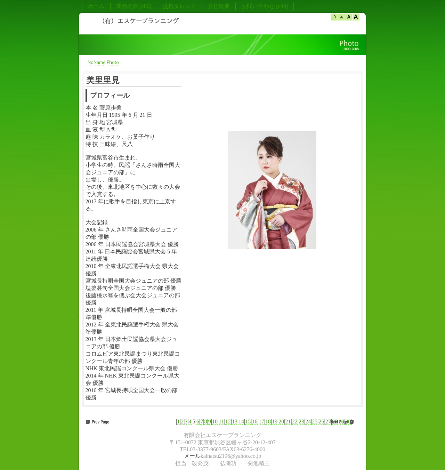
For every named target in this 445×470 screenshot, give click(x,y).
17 (261, 421)
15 (248, 421)
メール (192, 456)
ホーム (96, 6)
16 (255, 421)
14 (241, 421)
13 (234, 421)
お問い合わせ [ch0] (264, 6)
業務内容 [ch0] (134, 6)
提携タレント (179, 6)
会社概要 (219, 6)
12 (228, 421)
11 (221, 421)
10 (215, 421)
